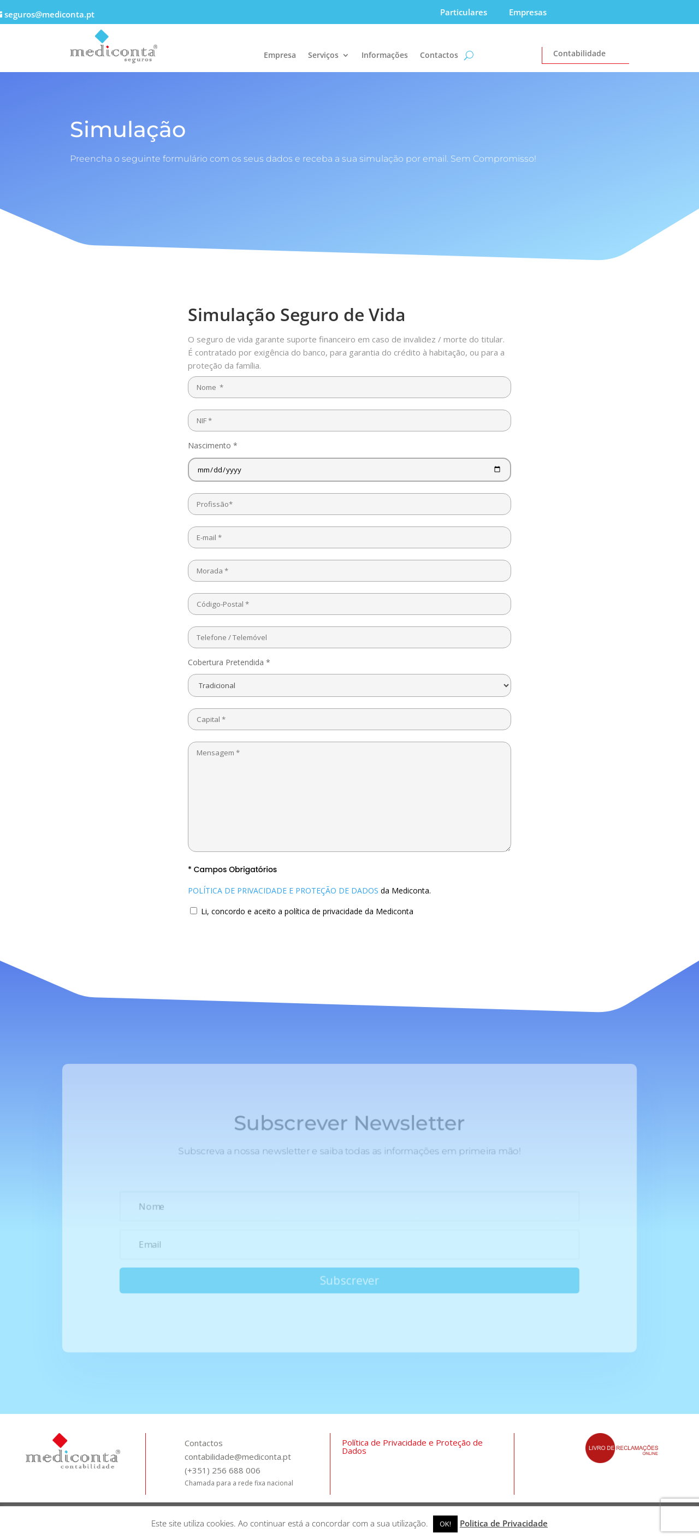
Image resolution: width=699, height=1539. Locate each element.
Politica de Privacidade (504, 1523)
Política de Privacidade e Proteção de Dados (412, 1446)
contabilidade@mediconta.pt (238, 1456)
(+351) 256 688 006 (222, 1470)
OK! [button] (445, 1524)
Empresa (280, 55)
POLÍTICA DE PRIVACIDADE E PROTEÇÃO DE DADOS (283, 890)
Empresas (528, 12)
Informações (385, 55)
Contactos (439, 55)
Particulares (463, 12)
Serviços (323, 55)
